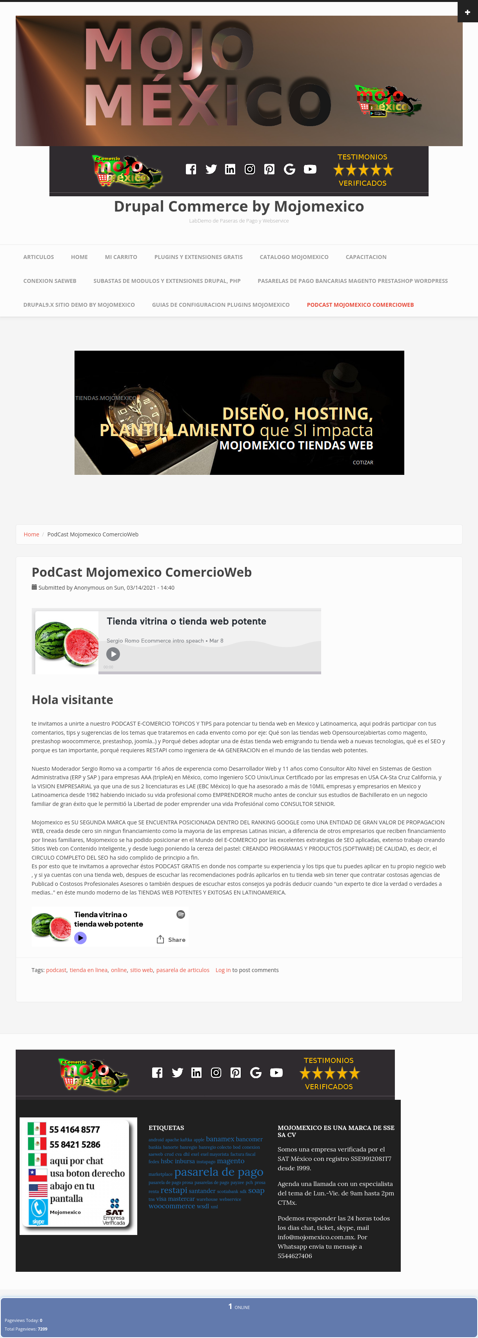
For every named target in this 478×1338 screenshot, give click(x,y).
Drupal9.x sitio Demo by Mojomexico (79, 304)
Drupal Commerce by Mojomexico (239, 205)
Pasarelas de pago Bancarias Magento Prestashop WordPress (353, 280)
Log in (223, 970)
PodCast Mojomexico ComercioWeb (360, 304)
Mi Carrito (121, 257)
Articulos (39, 257)
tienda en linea (88, 970)
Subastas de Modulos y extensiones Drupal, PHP (167, 280)
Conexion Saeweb (50, 280)
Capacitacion (366, 257)
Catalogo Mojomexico (294, 257)
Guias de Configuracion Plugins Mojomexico (221, 304)
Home (79, 257)
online (119, 970)
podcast (56, 970)
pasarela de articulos (182, 970)
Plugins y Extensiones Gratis (198, 257)
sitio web (141, 970)
